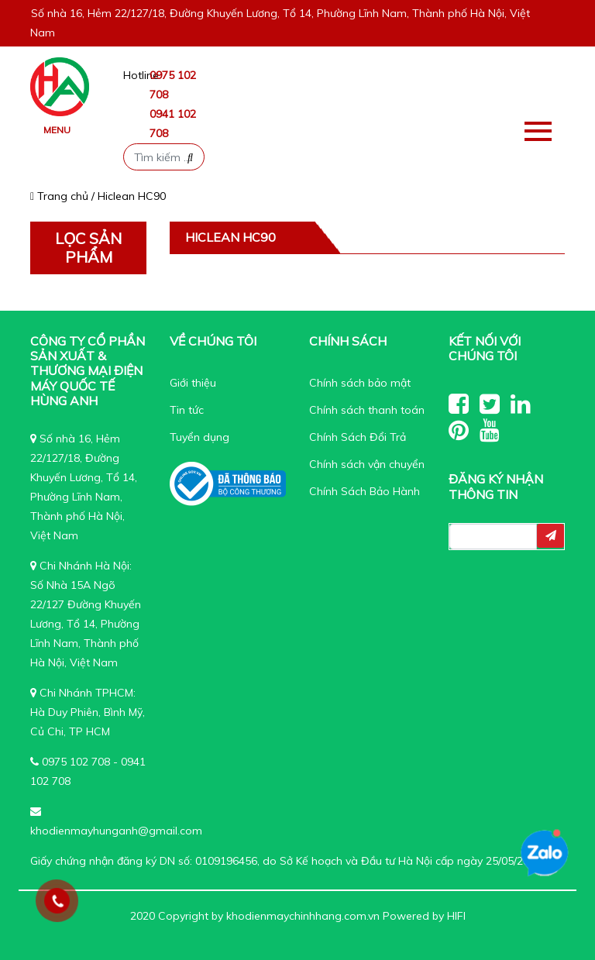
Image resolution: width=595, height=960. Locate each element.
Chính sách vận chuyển (367, 464)
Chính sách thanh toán (367, 410)
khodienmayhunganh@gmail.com (116, 831)
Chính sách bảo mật (360, 383)
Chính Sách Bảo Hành (364, 491)
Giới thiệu (193, 383)
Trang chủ (59, 196)
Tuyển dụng (199, 437)
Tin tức (187, 410)
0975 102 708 (76, 762)
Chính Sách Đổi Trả (357, 437)
